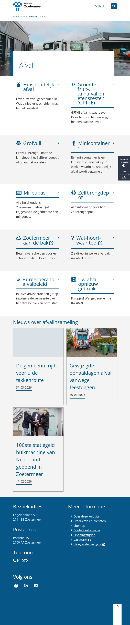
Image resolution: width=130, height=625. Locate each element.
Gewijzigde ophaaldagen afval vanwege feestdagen (90, 376)
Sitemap (79, 526)
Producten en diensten (89, 521)
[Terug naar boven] (117, 614)
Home (16, 16)
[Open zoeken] (114, 6)
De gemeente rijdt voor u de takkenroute (36, 372)
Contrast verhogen (124, 162)
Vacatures (82, 540)
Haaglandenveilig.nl (89, 544)
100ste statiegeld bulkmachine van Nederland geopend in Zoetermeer (35, 459)
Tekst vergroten (124, 174)
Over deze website (86, 516)
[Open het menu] (101, 6)
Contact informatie (86, 530)
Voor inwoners (30, 16)
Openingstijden (84, 535)
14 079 (22, 560)
